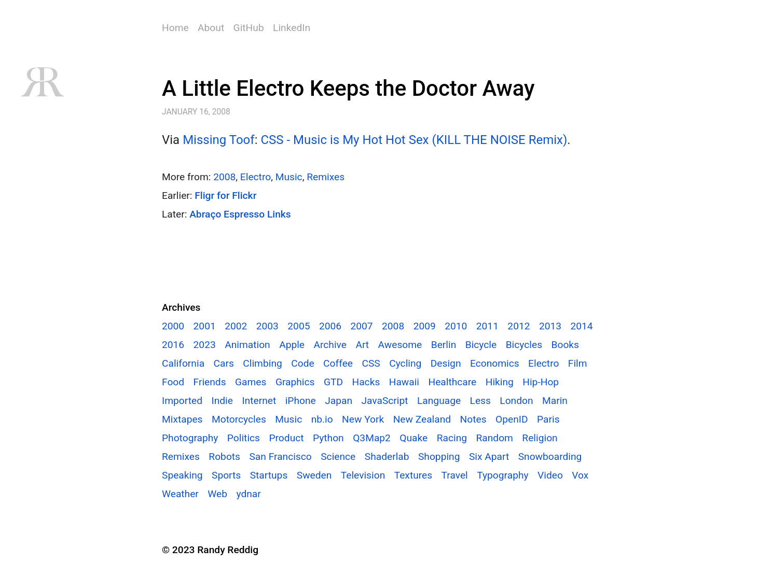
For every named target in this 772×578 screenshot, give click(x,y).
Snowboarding (550, 457)
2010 (456, 326)
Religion (539, 438)
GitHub (248, 28)
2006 (330, 326)
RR (42, 82)
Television (363, 475)
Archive (329, 345)
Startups (269, 475)
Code (302, 363)
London (516, 401)
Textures (413, 475)
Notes (473, 419)
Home (175, 28)
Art (362, 345)
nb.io (322, 419)
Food (173, 382)
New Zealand (422, 419)
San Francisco (280, 457)
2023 (205, 345)
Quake (413, 438)
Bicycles (524, 345)
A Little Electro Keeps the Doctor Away (348, 88)
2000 (173, 326)
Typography (502, 475)
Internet (259, 401)
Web (217, 494)
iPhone (300, 401)
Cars (224, 363)
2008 (224, 177)
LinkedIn (291, 28)
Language (439, 401)
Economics (494, 363)
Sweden (314, 475)
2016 (173, 345)
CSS (371, 363)
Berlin (444, 345)
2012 (518, 326)
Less (480, 401)
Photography (190, 438)
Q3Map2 (372, 438)
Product (286, 438)
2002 (236, 326)
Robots (224, 457)
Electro (255, 177)
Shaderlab (387, 457)
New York (363, 419)
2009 (424, 326)
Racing (452, 438)
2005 (298, 326)
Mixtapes (182, 419)
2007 (361, 326)
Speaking (182, 475)
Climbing (262, 363)
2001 (205, 326)
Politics (243, 438)
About (211, 28)
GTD (333, 382)
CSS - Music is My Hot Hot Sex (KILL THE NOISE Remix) (413, 140)
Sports (226, 475)
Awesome (400, 345)
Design (446, 363)
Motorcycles (239, 419)
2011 (487, 326)
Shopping (439, 457)
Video (550, 475)
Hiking (500, 382)
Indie (221, 401)
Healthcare (452, 382)
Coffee (338, 363)
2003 (267, 326)
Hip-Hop (540, 382)
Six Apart (489, 457)
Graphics (295, 382)
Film (577, 363)
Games (250, 382)
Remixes (325, 177)
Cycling (405, 363)
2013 (550, 326)
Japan (338, 401)
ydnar (248, 494)
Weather (180, 494)
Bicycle (481, 345)
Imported (182, 401)
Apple (292, 345)
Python (328, 438)
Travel (455, 475)
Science (338, 457)
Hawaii (404, 382)
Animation (247, 345)
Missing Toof (219, 140)
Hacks (366, 382)
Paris (548, 419)
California (183, 363)
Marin (555, 401)
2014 (582, 326)
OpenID (511, 419)
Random (494, 438)
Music (288, 177)
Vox (580, 475)
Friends (210, 382)
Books (564, 345)
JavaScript (384, 401)
